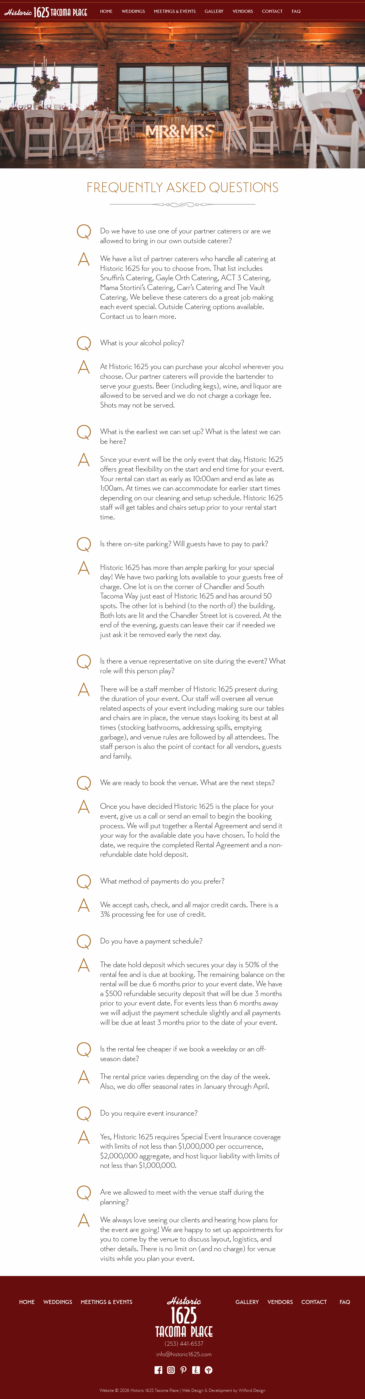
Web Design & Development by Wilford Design (223, 1390)
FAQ (296, 11)
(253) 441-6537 (184, 1343)
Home (106, 11)
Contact (272, 11)
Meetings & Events (175, 11)
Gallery (214, 11)
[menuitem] (106, 11)
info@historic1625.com (184, 1354)
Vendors (243, 11)
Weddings (133, 11)
